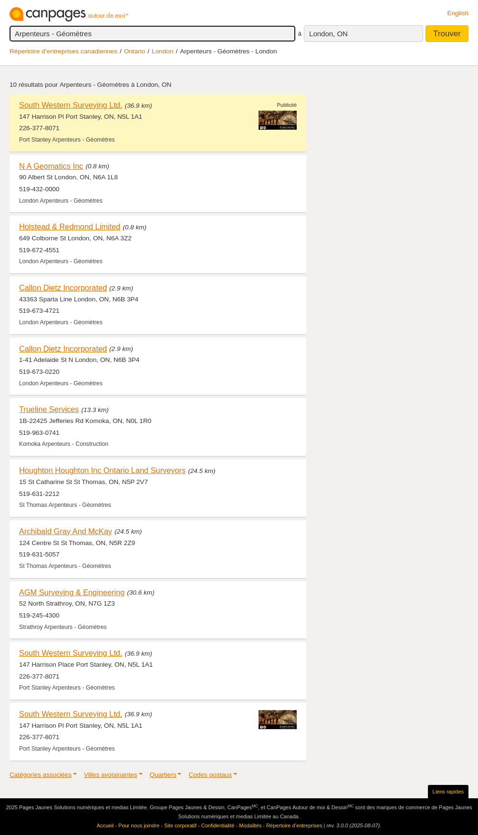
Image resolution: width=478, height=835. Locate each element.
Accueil (105, 825)
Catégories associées (41, 774)
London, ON (328, 34)
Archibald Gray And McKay (65, 531)
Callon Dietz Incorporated (63, 287)
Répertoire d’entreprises (294, 825)
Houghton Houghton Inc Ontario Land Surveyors (102, 470)
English (457, 13)
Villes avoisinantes (110, 774)
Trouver (447, 33)
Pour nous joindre (138, 825)
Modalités (250, 825)
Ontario (134, 51)
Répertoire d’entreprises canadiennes (63, 51)
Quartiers (163, 774)
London (162, 51)
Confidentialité (218, 825)
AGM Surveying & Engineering (72, 592)
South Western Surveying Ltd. (70, 105)
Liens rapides (448, 791)
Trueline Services (49, 409)
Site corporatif (180, 825)
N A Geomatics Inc (51, 166)
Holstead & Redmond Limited (69, 226)
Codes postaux (210, 774)
